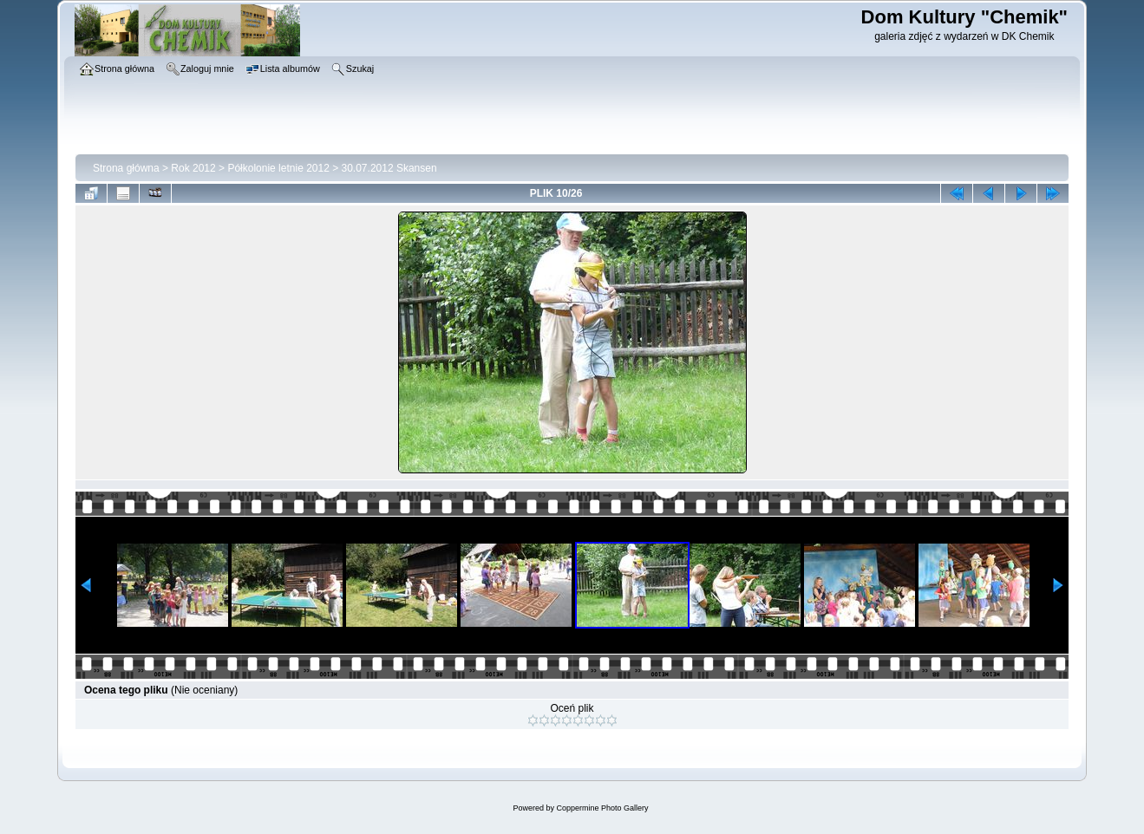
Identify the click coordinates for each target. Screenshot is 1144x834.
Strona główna (126, 168)
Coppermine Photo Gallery (602, 808)
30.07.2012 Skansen (389, 168)
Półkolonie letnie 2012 (278, 168)
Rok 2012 (193, 168)
